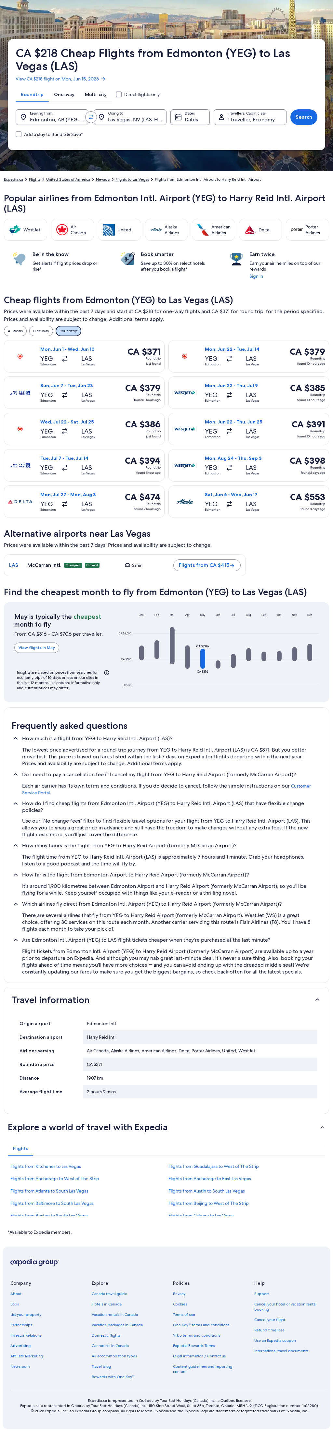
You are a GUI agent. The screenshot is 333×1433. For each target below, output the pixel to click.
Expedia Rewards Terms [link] (194, 1345)
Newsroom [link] (20, 1366)
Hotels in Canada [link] (107, 1304)
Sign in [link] (256, 276)
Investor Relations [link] (25, 1335)
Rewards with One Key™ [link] (113, 1376)
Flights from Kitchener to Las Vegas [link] (45, 1166)
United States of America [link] (68, 179)
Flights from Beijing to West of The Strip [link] (208, 1203)
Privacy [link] (179, 1293)
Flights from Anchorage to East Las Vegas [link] (209, 1179)
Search (304, 117)
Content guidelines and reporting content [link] (202, 1369)
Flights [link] (34, 179)
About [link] (15, 1293)
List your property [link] (25, 1314)
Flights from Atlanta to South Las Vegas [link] (49, 1191)
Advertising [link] (20, 1345)
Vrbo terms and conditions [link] (196, 1335)
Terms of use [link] (184, 1314)
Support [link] (261, 1293)
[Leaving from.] (52, 117)
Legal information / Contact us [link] (199, 1356)
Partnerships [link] (21, 1325)
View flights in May (37, 647)
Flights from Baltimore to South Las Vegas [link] (52, 1203)
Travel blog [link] (101, 1366)
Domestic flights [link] (106, 1335)
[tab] (32, 94)
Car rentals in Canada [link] (110, 1345)
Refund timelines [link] (269, 1330)
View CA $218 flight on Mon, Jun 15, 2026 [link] (61, 79)
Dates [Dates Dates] (191, 119)
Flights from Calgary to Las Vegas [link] (201, 1216)
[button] (141, 652)
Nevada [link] (103, 179)
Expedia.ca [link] (13, 179)
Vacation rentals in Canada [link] (115, 1314)
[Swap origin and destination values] (91, 117)
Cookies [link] (180, 1304)
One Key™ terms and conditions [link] (201, 1325)
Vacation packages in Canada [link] (117, 1325)
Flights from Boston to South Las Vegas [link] (49, 1216)
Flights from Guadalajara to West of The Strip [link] (213, 1166)
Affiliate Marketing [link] (26, 1356)
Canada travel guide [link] (109, 1293)
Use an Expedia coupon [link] (275, 1340)
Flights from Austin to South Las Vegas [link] (206, 1191)
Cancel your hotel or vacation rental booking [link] (285, 1307)
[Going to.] (130, 117)
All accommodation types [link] (114, 1356)
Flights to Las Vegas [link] (132, 179)
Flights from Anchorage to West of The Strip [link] (54, 1179)
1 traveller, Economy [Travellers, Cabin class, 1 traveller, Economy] (251, 119)
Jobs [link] (14, 1304)
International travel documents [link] (281, 1350)
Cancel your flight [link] (269, 1319)
